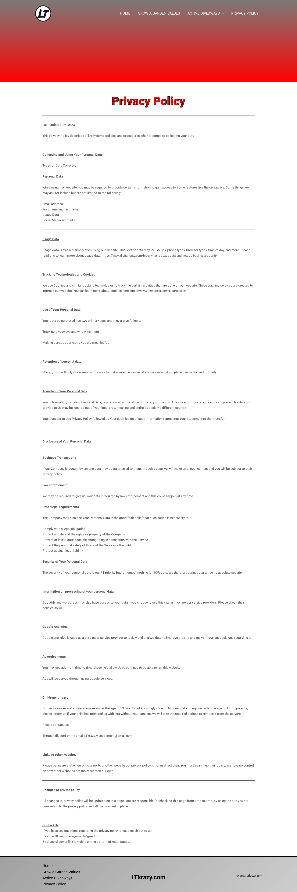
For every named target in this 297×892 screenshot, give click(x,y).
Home (126, 13)
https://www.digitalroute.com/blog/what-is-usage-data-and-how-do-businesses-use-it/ (165, 255)
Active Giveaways (206, 13)
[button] (222, 13)
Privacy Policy (245, 13)
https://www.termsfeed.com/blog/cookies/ (161, 291)
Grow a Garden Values (160, 13)
